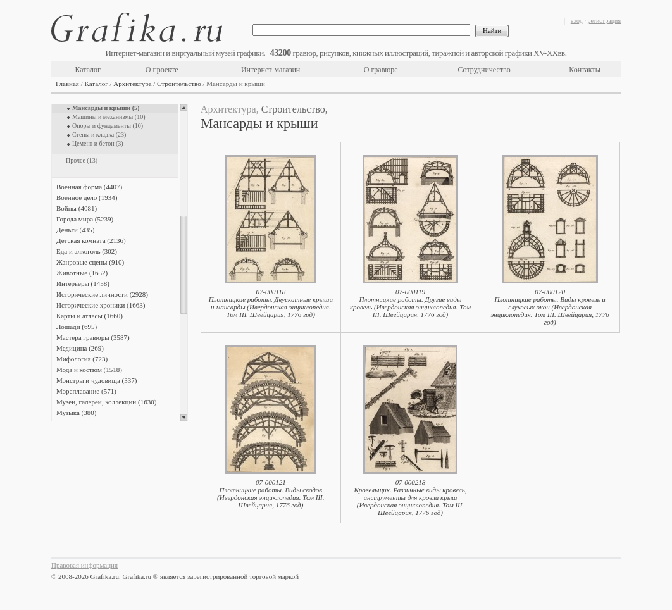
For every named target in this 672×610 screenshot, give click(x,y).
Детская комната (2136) (91, 240)
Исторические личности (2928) (102, 294)
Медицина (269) (80, 348)
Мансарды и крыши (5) (105, 107)
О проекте (162, 69)
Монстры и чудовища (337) (96, 380)
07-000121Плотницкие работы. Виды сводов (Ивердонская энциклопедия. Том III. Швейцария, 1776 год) (270, 493)
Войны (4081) (76, 208)
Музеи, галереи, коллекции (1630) (106, 402)
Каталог (88, 69)
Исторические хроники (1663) (100, 305)
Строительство (179, 83)
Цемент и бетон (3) (97, 143)
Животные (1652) (82, 273)
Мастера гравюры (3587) (93, 337)
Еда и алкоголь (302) (86, 251)
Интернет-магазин (270, 69)
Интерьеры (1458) (82, 283)
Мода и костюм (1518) (89, 369)
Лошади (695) (76, 326)
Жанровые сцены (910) (90, 262)
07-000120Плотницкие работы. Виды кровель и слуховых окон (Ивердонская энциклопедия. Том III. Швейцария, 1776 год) (549, 307)
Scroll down (183, 417)
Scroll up (183, 107)
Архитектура (132, 83)
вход (577, 20)
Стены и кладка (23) (99, 134)
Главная (67, 83)
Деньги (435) (75, 229)
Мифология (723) (82, 359)
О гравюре (381, 69)
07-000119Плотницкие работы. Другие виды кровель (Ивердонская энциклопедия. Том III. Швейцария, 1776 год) (410, 303)
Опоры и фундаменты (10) (107, 125)
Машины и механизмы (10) (108, 116)
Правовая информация (84, 565)
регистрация (604, 20)
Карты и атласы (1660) (89, 316)
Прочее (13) (81, 160)
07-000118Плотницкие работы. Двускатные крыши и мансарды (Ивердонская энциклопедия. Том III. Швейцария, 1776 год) (271, 303)
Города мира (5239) (84, 219)
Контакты (584, 69)
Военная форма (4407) (89, 186)
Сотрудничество (484, 69)
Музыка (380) (76, 412)
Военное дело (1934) (86, 197)
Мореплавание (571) (86, 391)
